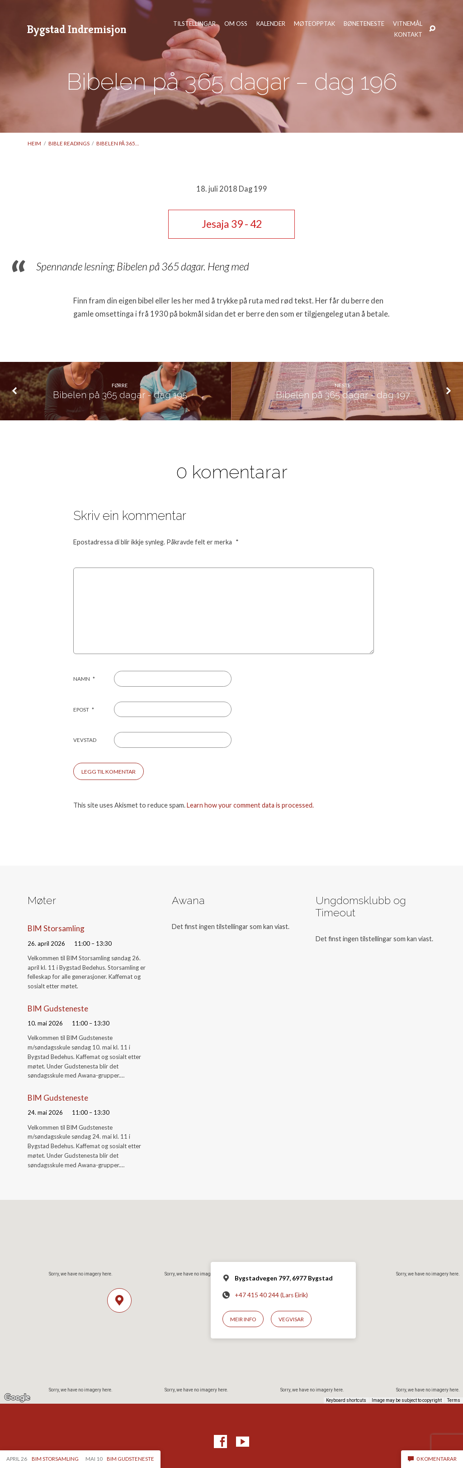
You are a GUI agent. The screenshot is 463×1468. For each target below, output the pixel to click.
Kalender (270, 24)
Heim (34, 143)
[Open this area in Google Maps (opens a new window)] (17, 1398)
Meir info (243, 1319)
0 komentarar (432, 1459)
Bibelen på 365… (117, 143)
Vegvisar (291, 1319)
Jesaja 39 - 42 (232, 223)
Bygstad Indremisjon (77, 29)
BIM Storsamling (56, 928)
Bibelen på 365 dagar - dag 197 (343, 395)
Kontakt (408, 35)
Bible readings (69, 143)
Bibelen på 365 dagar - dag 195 (120, 395)
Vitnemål (407, 24)
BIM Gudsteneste (58, 1008)
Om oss (235, 24)
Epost (83, 709)
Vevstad (84, 740)
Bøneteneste (364, 24)
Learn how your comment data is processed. (250, 805)
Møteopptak (314, 24)
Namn (84, 679)
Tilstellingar (194, 24)
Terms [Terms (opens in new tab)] (453, 1400)
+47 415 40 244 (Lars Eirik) (271, 1295)
